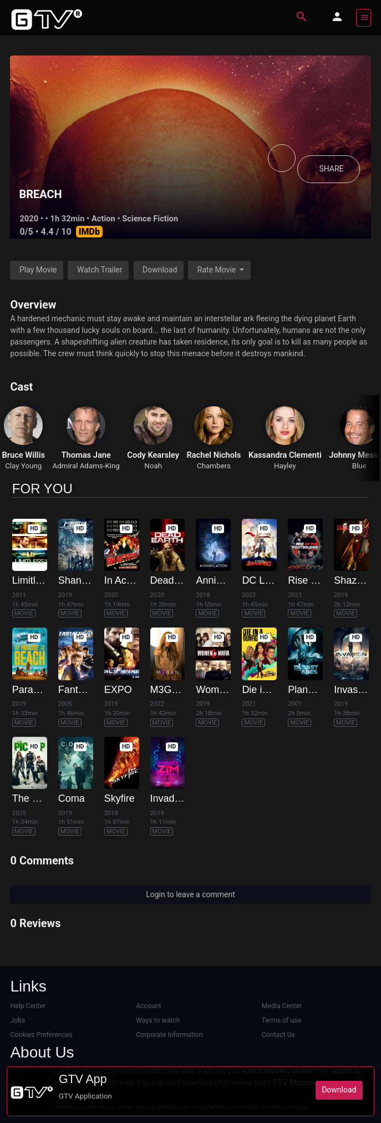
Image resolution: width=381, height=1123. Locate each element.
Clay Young (23, 466)
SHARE (331, 169)
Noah (153, 466)
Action (103, 219)
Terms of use (281, 1020)
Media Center (282, 1006)
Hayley (285, 466)
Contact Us (278, 1035)
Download (160, 269)
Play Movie (38, 269)
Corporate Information (169, 1035)
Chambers (214, 466)
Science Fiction (150, 219)
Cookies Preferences (41, 1035)
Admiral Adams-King (85, 466)
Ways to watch (158, 1020)
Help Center (27, 1006)
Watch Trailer (100, 269)
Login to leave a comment (190, 894)
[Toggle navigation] (363, 18)
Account (148, 1006)
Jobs (17, 1020)
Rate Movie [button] (217, 269)
